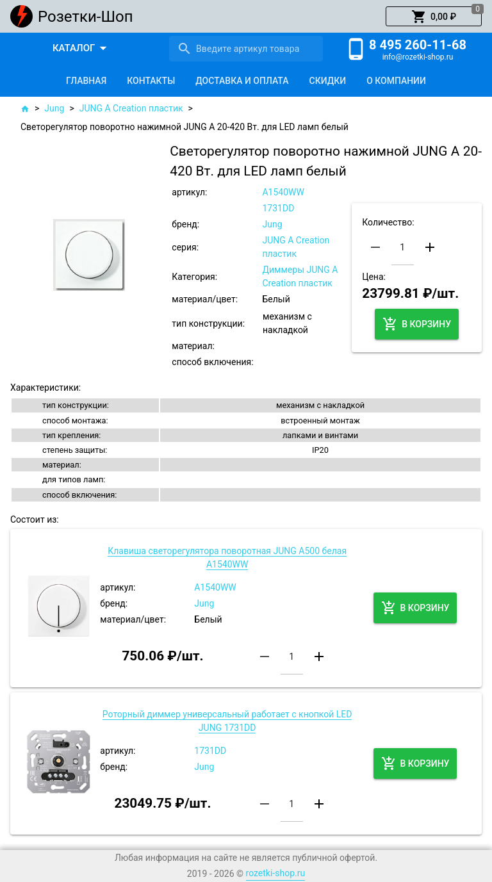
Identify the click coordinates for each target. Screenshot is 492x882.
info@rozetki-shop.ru (418, 57)
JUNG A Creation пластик (131, 108)
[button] (434, 16)
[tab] (86, 81)
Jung (54, 108)
